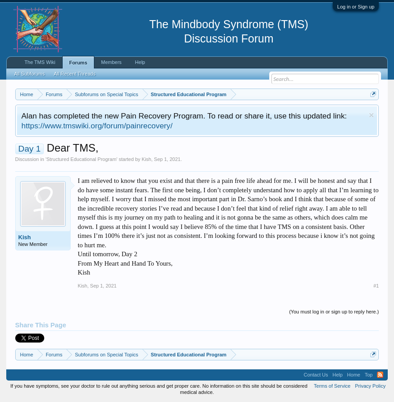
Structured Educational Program (82, 159)
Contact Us (316, 374)
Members (111, 62)
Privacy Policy (370, 386)
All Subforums (29, 73)
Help (140, 62)
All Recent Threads (74, 73)
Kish (146, 159)
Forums (78, 62)
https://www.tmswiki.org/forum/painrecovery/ (97, 125)
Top (368, 374)
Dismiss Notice (371, 115)
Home (353, 374)
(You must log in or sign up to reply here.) (334, 311)
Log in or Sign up (355, 6)
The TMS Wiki (40, 62)
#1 (376, 285)
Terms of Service (332, 386)
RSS (380, 375)
